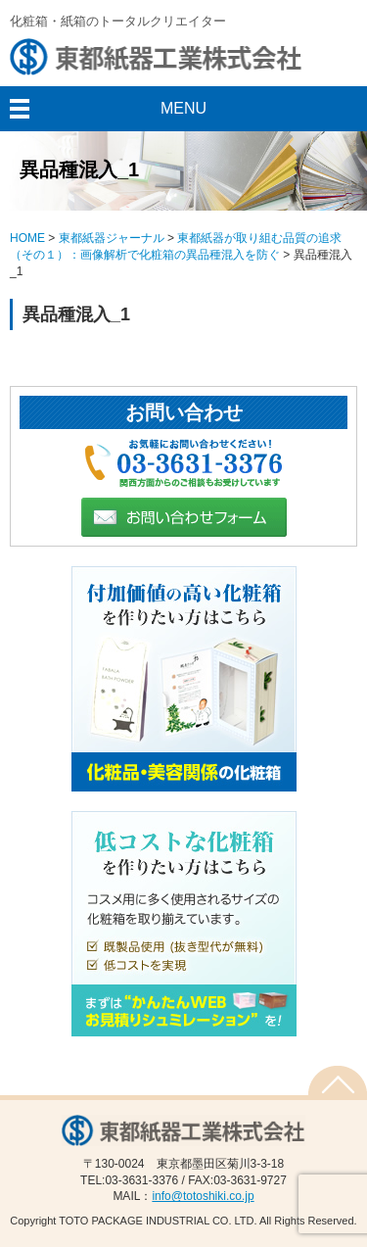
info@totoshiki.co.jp (202, 1196)
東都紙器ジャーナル (111, 238)
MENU (183, 108)
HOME (27, 238)
